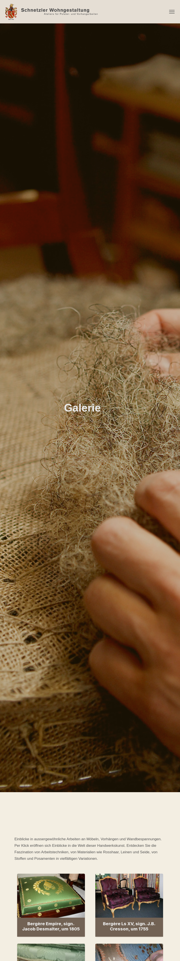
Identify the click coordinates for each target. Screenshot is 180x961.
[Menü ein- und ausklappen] (171, 12)
